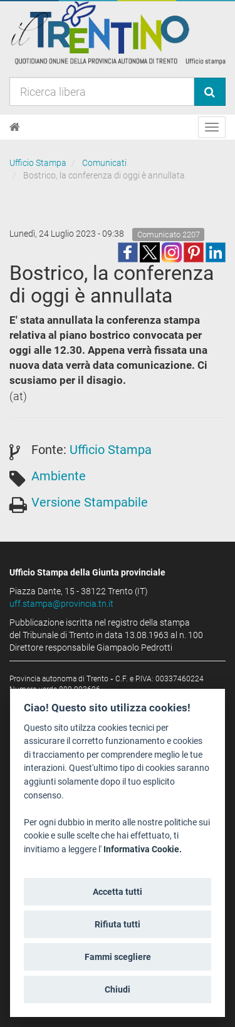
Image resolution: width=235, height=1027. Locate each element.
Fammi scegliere (118, 957)
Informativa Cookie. (142, 849)
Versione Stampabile (89, 502)
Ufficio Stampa (37, 163)
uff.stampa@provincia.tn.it (61, 604)
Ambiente (58, 475)
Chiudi (117, 989)
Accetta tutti (117, 892)
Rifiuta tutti (117, 924)
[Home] (14, 127)
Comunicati (104, 163)
